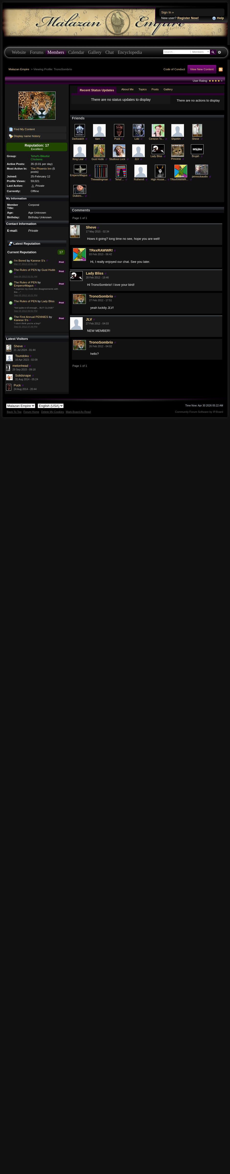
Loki (137, 142)
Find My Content (22, 129)
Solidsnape (23, 375)
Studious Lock (117, 163)
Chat (109, 52)
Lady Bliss (47, 301)
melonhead (20, 366)
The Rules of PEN (25, 269)
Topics (142, 89)
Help (218, 18)
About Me (127, 89)
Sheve (18, 346)
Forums (37, 52)
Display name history (24, 136)
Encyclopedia (130, 52)
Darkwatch (78, 142)
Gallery (95, 52)
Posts (155, 89)
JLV (137, 163)
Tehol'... (119, 183)
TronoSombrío (101, 300)
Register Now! (188, 18)
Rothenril (139, 183)
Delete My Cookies (52, 411)
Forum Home (31, 411)
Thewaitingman (99, 183)
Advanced (219, 52)
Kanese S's (38, 260)
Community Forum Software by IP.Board (199, 411)
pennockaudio (200, 180)
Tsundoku (22, 356)
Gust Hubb (48, 269)
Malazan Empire (19, 69)
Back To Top (14, 411)
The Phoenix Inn (41, 168)
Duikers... (78, 199)
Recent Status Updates (97, 90)
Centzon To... (156, 142)
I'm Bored (20, 260)
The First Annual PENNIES (31, 316)
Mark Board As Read (78, 411)
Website (19, 52)
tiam (97, 142)
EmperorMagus (24, 285)
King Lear (78, 163)
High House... (158, 183)
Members (55, 52)
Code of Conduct (174, 69)
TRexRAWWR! (101, 254)
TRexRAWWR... (179, 183)
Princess (176, 162)
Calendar (76, 52)
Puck (17, 385)
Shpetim (176, 142)
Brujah (195, 160)
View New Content (202, 69)
